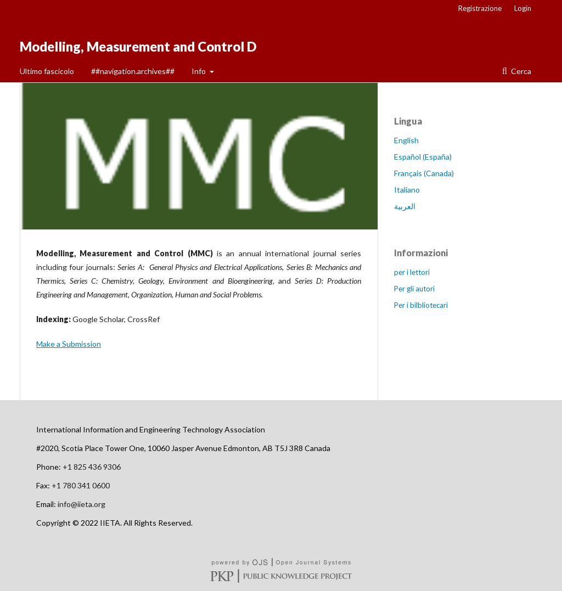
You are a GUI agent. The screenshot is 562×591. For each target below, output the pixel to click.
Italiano (407, 189)
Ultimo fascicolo (47, 71)
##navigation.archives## (133, 71)
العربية (404, 206)
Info (199, 71)
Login (522, 8)
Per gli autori (414, 288)
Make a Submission (68, 343)
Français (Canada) (424, 173)
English (406, 140)
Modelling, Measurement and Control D (138, 46)
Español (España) (423, 156)
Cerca (520, 71)
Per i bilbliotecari (421, 305)
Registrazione (480, 8)
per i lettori (412, 272)
